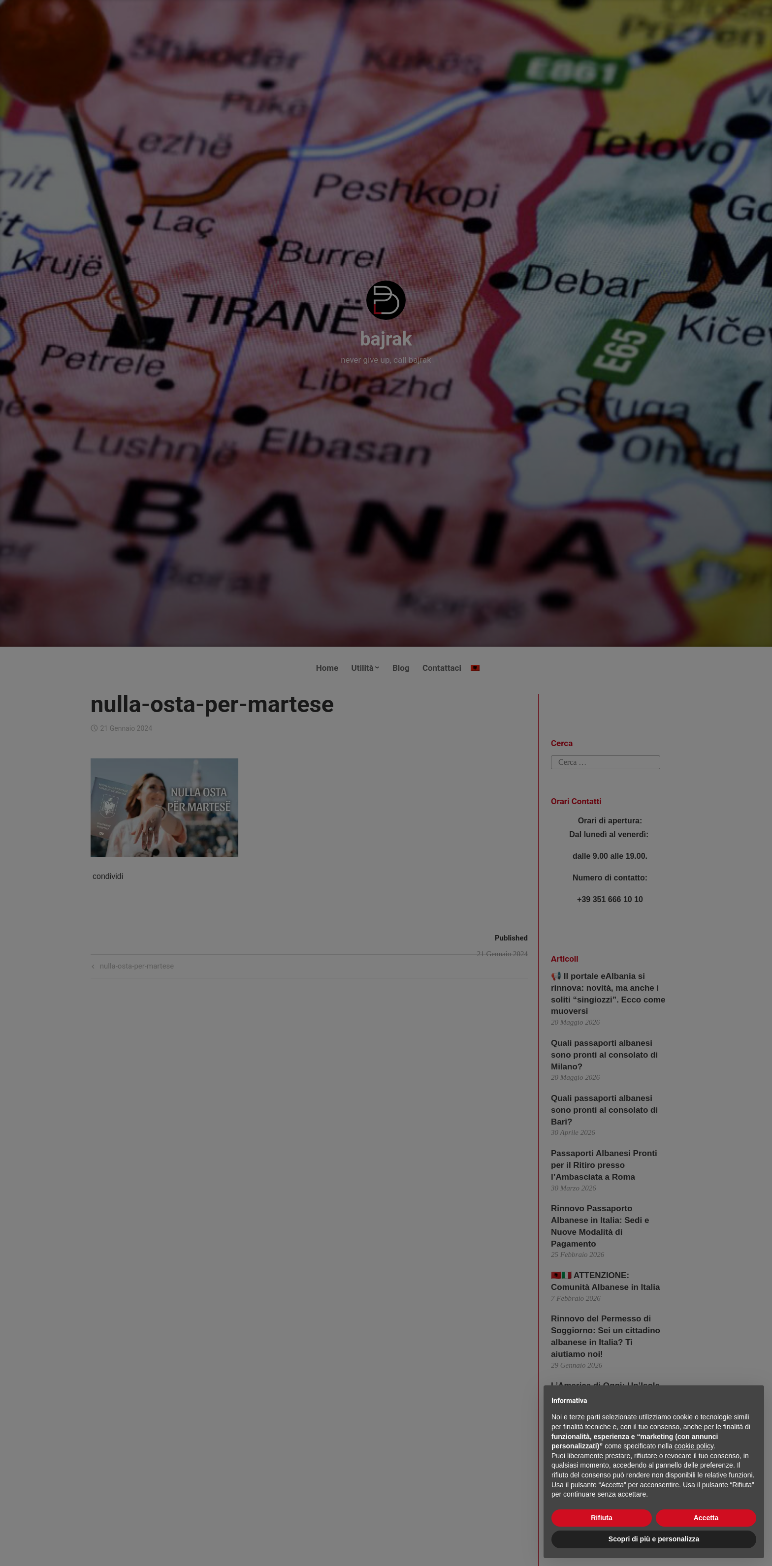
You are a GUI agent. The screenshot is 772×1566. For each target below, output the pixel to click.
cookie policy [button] (694, 1446)
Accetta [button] (706, 1518)
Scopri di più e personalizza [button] (654, 1539)
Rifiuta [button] (601, 1518)
